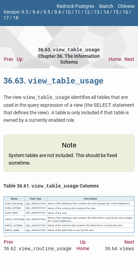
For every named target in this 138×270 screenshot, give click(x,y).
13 (96, 12)
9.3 (25, 12)
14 (106, 12)
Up (20, 60)
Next (129, 60)
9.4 (35, 12)
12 (87, 12)
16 (125, 12)
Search (106, 6)
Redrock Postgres (75, 6)
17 (6, 18)
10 (68, 12)
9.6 (57, 12)
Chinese (126, 6)
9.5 (46, 12)
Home (115, 60)
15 (116, 12)
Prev (8, 60)
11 (77, 12)
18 (15, 18)
